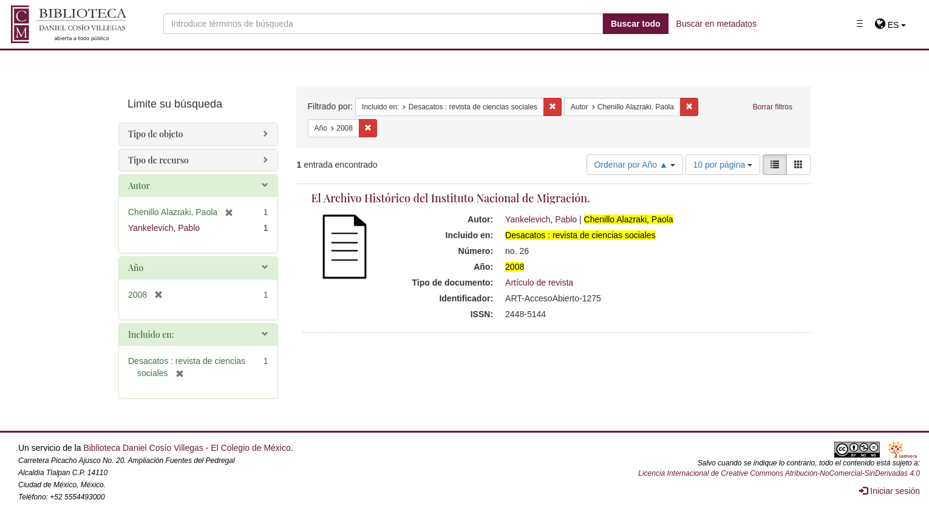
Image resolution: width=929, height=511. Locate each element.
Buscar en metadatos (716, 24)
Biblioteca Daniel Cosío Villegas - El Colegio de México (186, 448)
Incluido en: (151, 334)
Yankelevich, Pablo (541, 219)
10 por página (723, 165)
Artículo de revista (539, 282)
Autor (139, 185)
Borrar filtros (772, 107)
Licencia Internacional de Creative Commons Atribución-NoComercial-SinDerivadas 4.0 (779, 473)
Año (135, 267)
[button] (890, 25)
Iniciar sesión (889, 491)
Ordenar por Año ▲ (634, 165)
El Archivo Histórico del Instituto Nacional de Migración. (450, 198)
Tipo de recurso (158, 160)
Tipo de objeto (155, 134)
